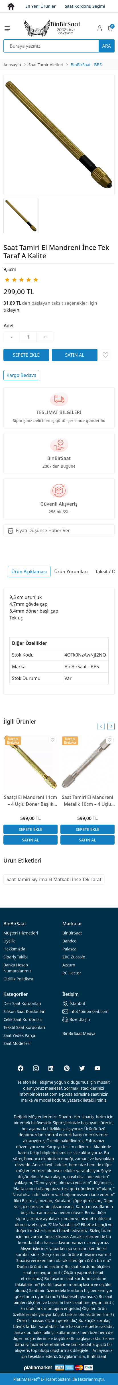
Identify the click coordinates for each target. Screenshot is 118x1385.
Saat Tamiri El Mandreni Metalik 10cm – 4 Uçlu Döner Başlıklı (87, 800)
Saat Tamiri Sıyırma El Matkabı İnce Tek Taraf (54, 879)
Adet (9, 325)
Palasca (69, 949)
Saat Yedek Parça (19, 1035)
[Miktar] (28, 337)
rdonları (22, 1003)
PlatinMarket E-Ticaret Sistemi (42, 1379)
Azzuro (68, 965)
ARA (106, 46)
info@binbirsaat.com (85, 1011)
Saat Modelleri (16, 1043)
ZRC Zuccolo (73, 957)
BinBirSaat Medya (78, 1033)
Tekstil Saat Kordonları (24, 1027)
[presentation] (101, 726)
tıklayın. (12, 310)
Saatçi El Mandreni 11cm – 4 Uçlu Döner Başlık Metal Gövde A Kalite (30, 800)
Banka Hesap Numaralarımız (17, 968)
